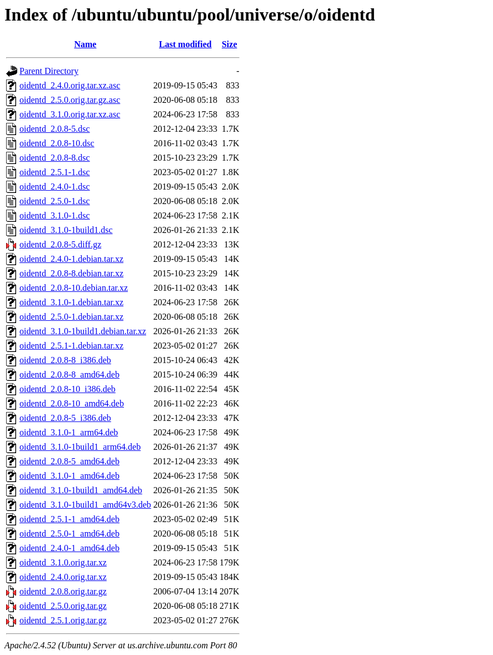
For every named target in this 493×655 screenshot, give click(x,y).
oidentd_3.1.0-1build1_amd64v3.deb (85, 504)
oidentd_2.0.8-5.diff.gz (60, 244)
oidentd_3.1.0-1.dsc (54, 215)
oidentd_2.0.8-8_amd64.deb (69, 374)
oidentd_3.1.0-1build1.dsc (66, 230)
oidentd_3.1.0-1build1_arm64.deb (80, 446)
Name (85, 44)
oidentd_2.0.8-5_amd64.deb (69, 461)
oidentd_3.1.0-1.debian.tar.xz (71, 302)
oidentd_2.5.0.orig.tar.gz (63, 606)
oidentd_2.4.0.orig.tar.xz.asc (69, 85)
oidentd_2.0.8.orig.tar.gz (63, 591)
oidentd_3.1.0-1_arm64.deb (68, 432)
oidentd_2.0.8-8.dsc (54, 157)
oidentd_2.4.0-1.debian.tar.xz (71, 259)
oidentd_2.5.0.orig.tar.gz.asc (69, 100)
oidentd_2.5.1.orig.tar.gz (63, 620)
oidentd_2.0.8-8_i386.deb (65, 360)
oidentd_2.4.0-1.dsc (54, 186)
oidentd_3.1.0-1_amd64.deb (69, 475)
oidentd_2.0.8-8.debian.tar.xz (71, 273)
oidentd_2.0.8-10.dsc (56, 143)
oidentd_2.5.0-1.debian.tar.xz (71, 316)
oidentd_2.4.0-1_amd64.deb (69, 548)
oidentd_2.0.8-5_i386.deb (65, 418)
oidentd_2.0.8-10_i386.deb (67, 389)
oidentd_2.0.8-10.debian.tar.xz (73, 287)
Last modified (185, 44)
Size (229, 44)
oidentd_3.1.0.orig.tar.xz (63, 562)
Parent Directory (48, 71)
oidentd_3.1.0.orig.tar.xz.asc (69, 114)
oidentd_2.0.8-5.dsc (54, 128)
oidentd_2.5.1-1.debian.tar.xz (71, 345)
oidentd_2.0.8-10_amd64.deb (71, 403)
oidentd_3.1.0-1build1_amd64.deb (80, 490)
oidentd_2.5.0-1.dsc (54, 201)
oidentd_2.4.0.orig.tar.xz (63, 577)
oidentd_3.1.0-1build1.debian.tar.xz (82, 331)
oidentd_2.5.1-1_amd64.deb (69, 519)
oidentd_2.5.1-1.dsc (54, 172)
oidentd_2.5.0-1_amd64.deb (69, 533)
